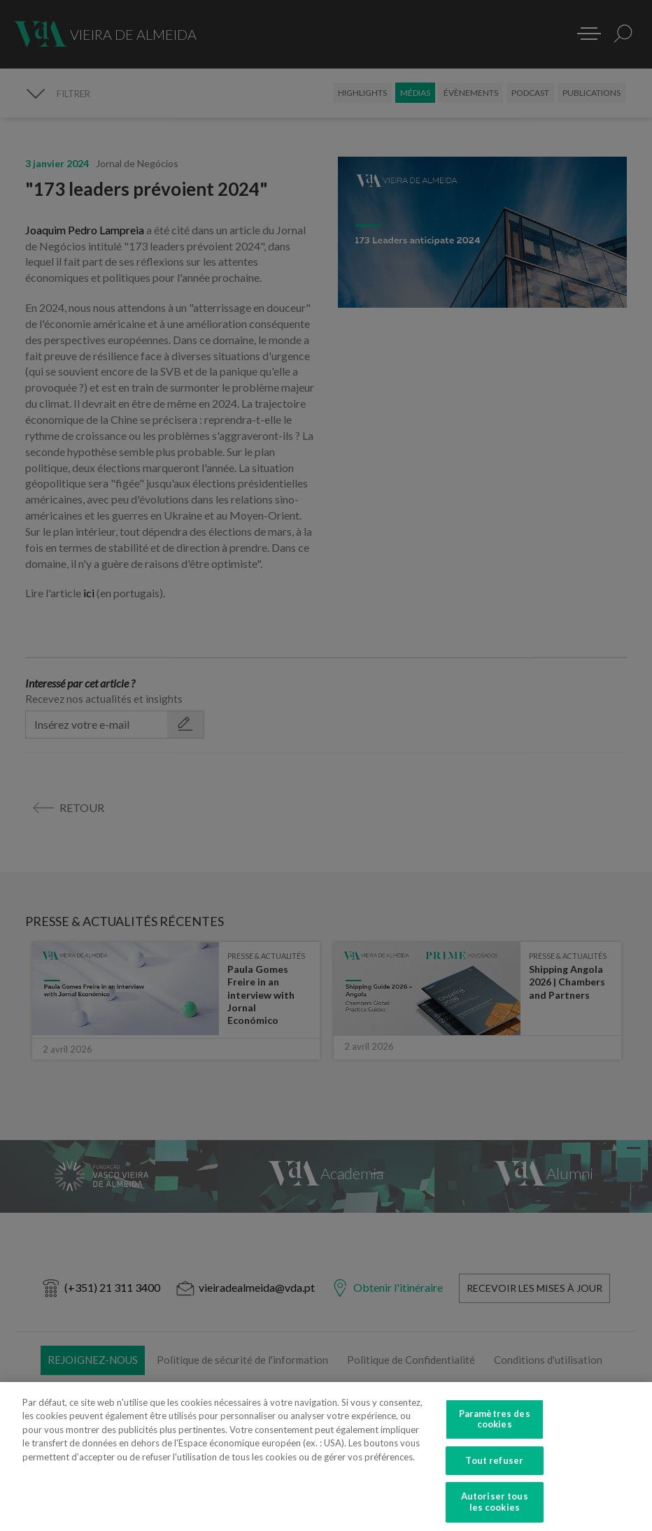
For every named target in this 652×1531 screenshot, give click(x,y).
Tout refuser (494, 1470)
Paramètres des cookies (494, 1429)
